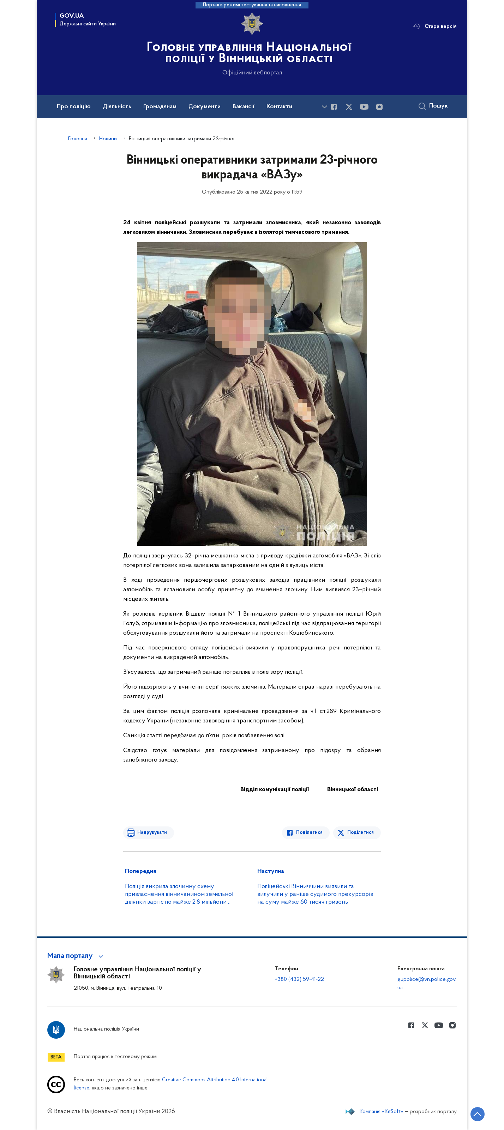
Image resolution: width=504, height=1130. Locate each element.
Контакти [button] (279, 107)
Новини (108, 139)
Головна (77, 139)
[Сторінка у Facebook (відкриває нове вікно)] (334, 107)
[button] (76, 956)
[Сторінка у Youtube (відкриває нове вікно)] (364, 107)
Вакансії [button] (243, 107)
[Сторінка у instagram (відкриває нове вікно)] (379, 107)
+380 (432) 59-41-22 (299, 979)
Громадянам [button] (159, 107)
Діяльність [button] (117, 107)
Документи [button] (204, 107)
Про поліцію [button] (74, 107)
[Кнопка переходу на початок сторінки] (477, 1114)
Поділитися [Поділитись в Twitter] (360, 832)
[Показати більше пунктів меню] (324, 106)
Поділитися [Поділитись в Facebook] (309, 832)
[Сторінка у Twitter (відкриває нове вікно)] (349, 107)
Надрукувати (152, 832)
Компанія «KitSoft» (381, 1111)
